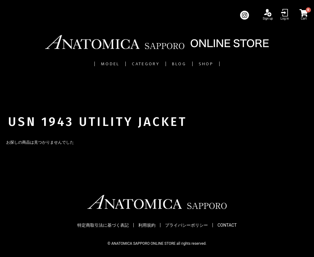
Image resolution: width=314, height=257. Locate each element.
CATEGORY (137, 64)
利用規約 (146, 225)
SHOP (239, 64)
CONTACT (227, 225)
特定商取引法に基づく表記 (103, 225)
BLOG (193, 64)
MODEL (78, 64)
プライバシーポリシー (186, 225)
